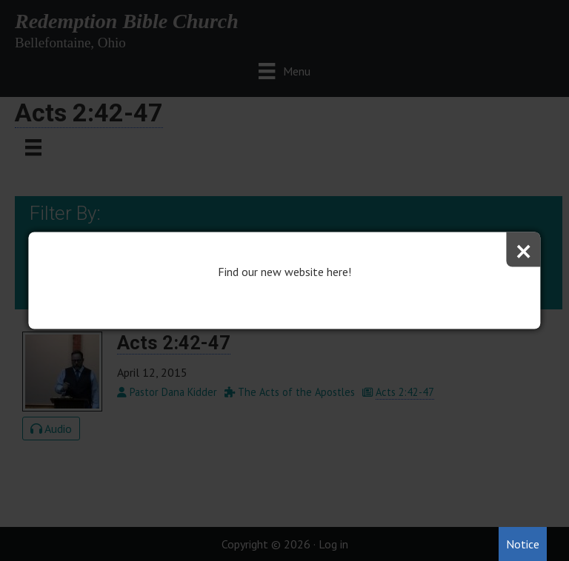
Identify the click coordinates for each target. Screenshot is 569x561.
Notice (522, 544)
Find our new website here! (284, 271)
